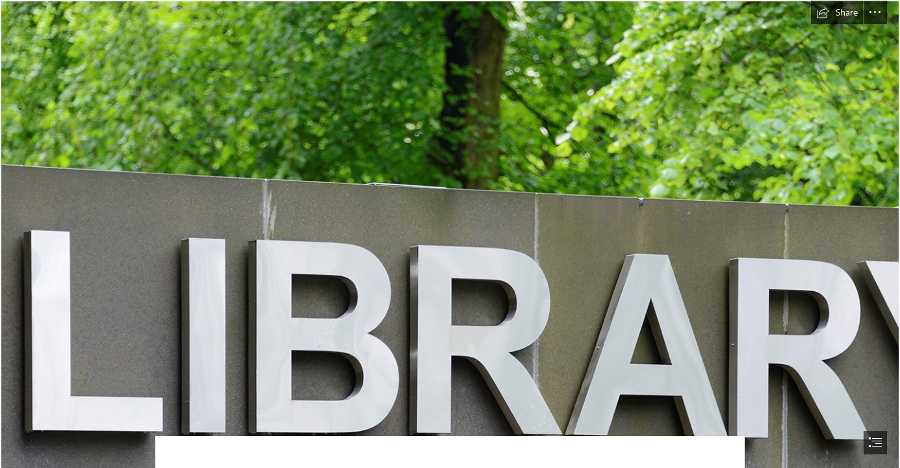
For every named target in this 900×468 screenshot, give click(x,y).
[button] (837, 12)
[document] (450, 234)
